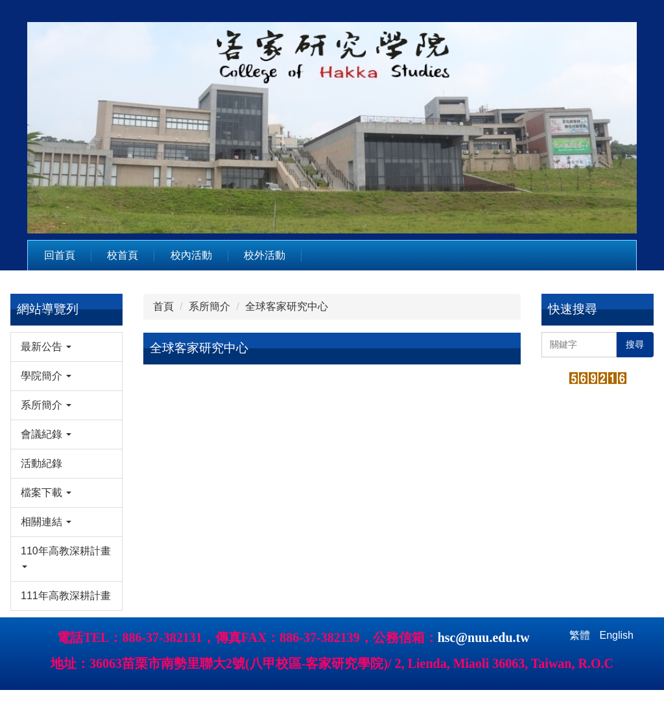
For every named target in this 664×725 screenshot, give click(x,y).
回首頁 (59, 255)
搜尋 (635, 344)
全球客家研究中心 (286, 306)
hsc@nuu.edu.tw (484, 672)
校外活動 (264, 255)
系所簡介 (209, 306)
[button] (66, 347)
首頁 (163, 306)
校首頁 (122, 255)
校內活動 (191, 255)
